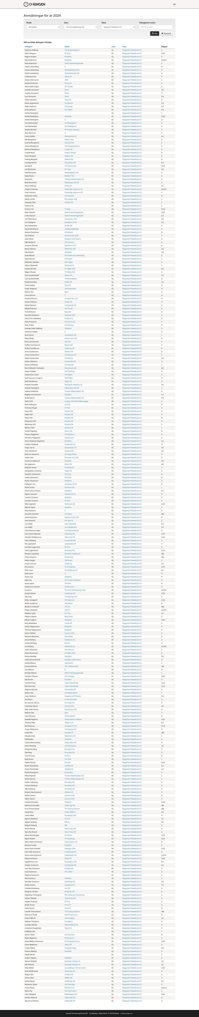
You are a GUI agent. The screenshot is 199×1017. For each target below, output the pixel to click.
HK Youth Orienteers (73, 580)
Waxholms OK (70, 249)
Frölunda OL (69, 265)
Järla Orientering (71, 683)
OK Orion (68, 835)
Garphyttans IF (70, 544)
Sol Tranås (69, 87)
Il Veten (67, 756)
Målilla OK (68, 978)
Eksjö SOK (69, 345)
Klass (103, 23)
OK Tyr (67, 607)
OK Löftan (68, 872)
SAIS (66, 80)
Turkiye (68, 209)
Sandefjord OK (70, 335)
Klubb (28, 23)
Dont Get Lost (70, 322)
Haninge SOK (70, 315)
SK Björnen (69, 868)
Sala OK (68, 342)
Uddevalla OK (70, 998)
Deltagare (28, 47)
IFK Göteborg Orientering (74, 255)
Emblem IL (69, 318)
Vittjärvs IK (69, 723)
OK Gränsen (69, 196)
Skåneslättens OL (71, 925)
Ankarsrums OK (71, 338)
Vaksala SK (69, 663)
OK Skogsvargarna (72, 50)
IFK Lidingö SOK (71, 199)
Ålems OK (68, 275)
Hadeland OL (70, 885)
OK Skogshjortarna (72, 146)
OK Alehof (68, 603)
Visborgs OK (69, 348)
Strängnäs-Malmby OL (73, 385)
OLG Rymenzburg (72, 531)
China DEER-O (70, 812)
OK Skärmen (69, 600)
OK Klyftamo (69, 434)
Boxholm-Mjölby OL (72, 554)
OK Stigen (68, 375)
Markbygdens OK (71, 173)
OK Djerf (68, 477)
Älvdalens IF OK (71, 222)
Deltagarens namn (147, 23)
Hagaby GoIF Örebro (73, 239)
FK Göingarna (70, 567)
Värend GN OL (70, 494)
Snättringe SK (70, 593)
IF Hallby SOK (70, 269)
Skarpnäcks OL (70, 136)
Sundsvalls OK (70, 361)
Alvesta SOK (69, 143)
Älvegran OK (69, 892)
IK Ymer (68, 169)
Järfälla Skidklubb (72, 229)
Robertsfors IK (70, 163)
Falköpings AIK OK (72, 183)
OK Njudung (70, 839)
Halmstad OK (70, 504)
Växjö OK (68, 381)
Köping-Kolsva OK (72, 517)
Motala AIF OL (70, 444)
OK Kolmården (70, 289)
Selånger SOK (70, 849)
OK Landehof (70, 716)
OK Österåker (70, 984)
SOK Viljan (69, 262)
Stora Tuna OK (70, 829)
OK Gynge (69, 106)
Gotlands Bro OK (71, 299)
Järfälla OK (69, 766)
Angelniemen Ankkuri (73, 719)
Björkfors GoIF (70, 246)
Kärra (67, 90)
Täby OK (68, 100)
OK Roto (68, 474)
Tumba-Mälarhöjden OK (74, 179)
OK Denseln (69, 242)
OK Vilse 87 (69, 521)
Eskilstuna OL (70, 640)
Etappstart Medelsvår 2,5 (132, 50)
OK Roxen (68, 259)
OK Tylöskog (70, 371)
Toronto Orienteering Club (75, 590)
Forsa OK (68, 83)
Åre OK (67, 405)
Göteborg (68, 564)
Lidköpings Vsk (71, 855)
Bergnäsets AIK (70, 368)
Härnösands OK (71, 842)
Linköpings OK (70, 305)
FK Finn (67, 501)
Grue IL (67, 819)
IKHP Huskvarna (71, 915)
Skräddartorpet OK (72, 70)
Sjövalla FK (69, 733)
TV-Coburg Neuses (72, 809)
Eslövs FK (68, 464)
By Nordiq (69, 772)
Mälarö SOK (69, 140)
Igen (66, 292)
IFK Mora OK (69, 487)
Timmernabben (71, 279)
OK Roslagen (70, 918)
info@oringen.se (126, 1013)
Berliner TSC (69, 176)
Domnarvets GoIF (71, 236)
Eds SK (67, 643)
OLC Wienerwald (71, 666)
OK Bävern (69, 103)
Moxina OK (69, 202)
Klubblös (68, 57)
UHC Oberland (70, 524)
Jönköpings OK (71, 597)
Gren (66, 23)
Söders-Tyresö (70, 153)
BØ (66, 825)
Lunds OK (68, 149)
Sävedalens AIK (71, 219)
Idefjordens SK (70, 743)
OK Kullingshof (70, 123)
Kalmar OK (69, 156)
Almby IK (68, 77)
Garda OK (68, 623)
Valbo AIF (68, 945)
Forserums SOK (71, 699)
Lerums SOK (69, 633)
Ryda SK (68, 312)
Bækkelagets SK (71, 994)
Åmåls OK (68, 226)
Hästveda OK (70, 534)
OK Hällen (68, 110)
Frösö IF (68, 285)
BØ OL (67, 822)
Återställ (166, 33)
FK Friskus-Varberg (72, 130)
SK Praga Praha (70, 454)
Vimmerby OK (70, 898)
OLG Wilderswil (71, 527)
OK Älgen (68, 514)
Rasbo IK (68, 858)
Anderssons (69, 438)
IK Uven (68, 53)
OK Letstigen (70, 676)
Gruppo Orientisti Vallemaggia (76, 401)
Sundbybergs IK (71, 570)
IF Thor (67, 408)
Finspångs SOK (70, 815)
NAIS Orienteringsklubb (74, 63)
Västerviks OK (70, 971)
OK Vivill (68, 759)
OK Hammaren (70, 166)
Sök (154, 33)
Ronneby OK (70, 550)
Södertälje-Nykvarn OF (74, 189)
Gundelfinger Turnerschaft (75, 968)
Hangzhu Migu (70, 948)
